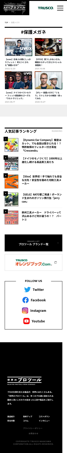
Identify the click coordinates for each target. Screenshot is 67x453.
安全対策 (11, 420)
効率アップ (27, 416)
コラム (25, 420)
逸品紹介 (11, 416)
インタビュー (44, 420)
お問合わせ (33, 433)
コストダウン (44, 416)
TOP (6, 22)
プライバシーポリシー (33, 428)
